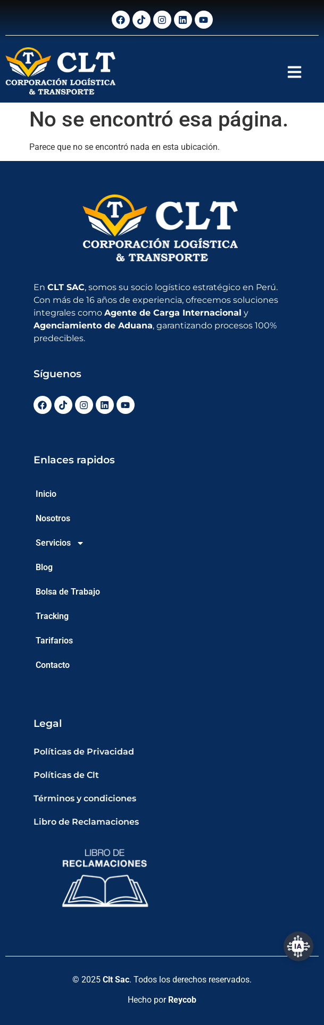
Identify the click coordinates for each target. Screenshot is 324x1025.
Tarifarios (54, 641)
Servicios (60, 543)
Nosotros (53, 518)
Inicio (46, 494)
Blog (44, 567)
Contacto (53, 665)
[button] (294, 72)
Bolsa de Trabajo (68, 592)
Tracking (52, 616)
